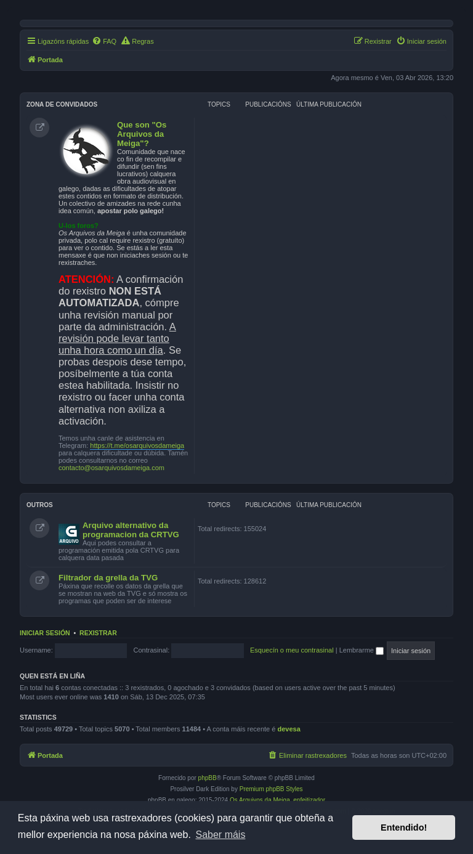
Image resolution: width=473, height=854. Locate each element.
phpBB (207, 778)
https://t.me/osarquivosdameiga (137, 445)
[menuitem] (104, 41)
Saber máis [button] (220, 834)
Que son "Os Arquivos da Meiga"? (141, 134)
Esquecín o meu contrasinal (292, 650)
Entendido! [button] (404, 827)
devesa (288, 729)
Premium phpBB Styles (271, 789)
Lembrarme (361, 650)
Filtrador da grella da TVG (108, 577)
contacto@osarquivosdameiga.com (111, 467)
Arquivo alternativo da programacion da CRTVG (131, 530)
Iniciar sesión (45, 632)
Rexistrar (98, 632)
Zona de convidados (61, 104)
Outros (39, 505)
